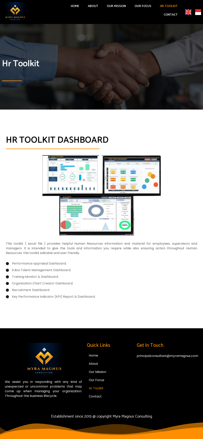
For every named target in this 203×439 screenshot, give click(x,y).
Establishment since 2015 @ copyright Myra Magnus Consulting (101, 416)
